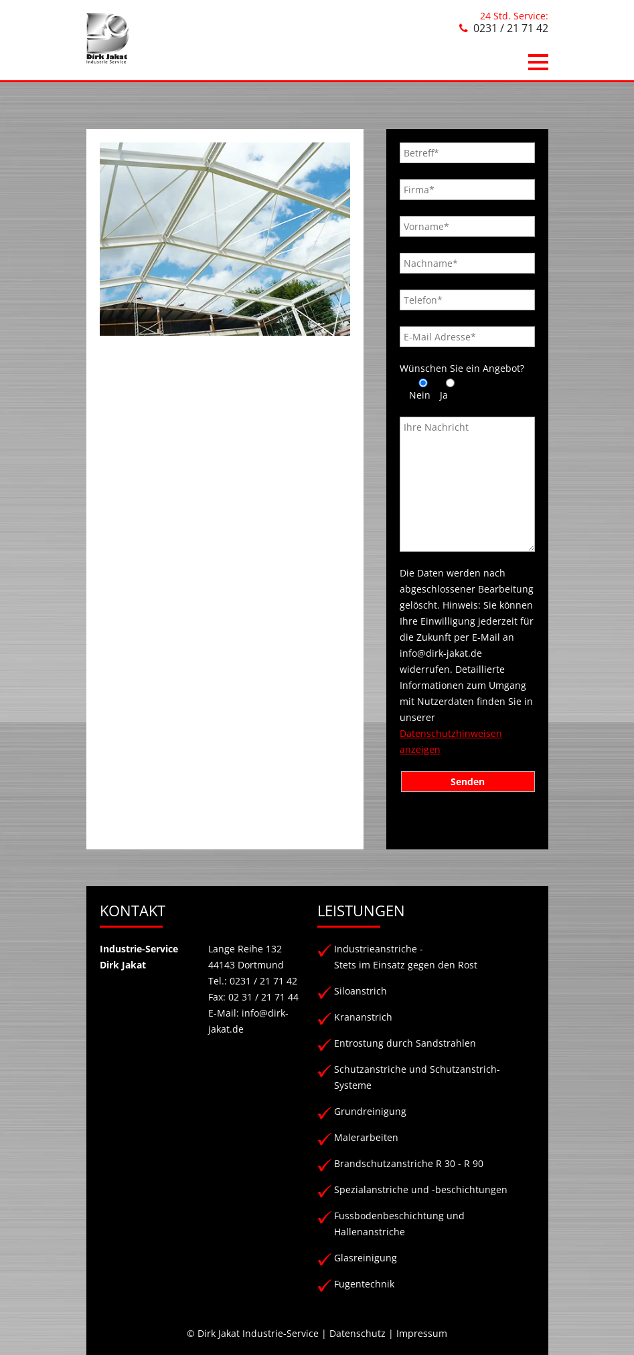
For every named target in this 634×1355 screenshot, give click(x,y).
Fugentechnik (364, 1283)
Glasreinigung (365, 1257)
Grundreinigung (370, 1111)
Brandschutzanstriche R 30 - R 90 (408, 1163)
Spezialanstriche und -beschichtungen (420, 1189)
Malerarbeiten (366, 1137)
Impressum (421, 1333)
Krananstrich (363, 1017)
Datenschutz (357, 1333)
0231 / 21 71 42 (510, 28)
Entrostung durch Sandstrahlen (405, 1043)
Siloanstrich (360, 990)
